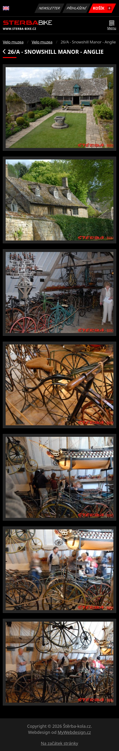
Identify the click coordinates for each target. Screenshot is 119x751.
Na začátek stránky (59, 743)
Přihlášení (76, 8)
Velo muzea (13, 42)
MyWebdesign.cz (74, 732)
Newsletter (49, 8)
